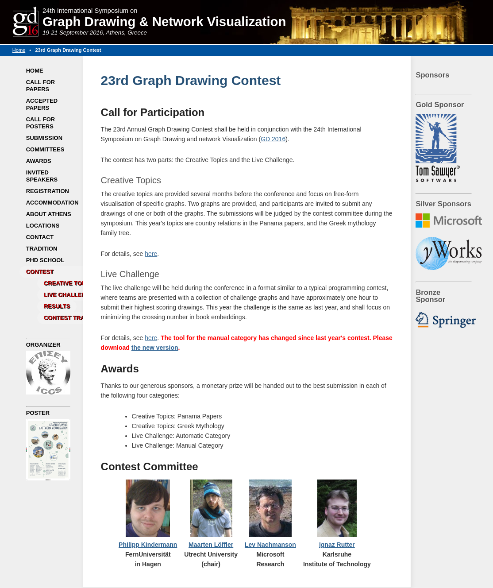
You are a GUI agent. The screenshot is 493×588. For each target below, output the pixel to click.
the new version (154, 347)
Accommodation (52, 202)
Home (18, 50)
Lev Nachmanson (270, 544)
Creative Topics (70, 283)
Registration (47, 191)
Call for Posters (40, 123)
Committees (45, 149)
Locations (43, 225)
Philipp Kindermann (148, 544)
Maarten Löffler (211, 544)
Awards (38, 161)
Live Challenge (69, 294)
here (151, 253)
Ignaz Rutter (337, 544)
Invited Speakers (42, 176)
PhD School (45, 260)
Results (57, 306)
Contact (40, 237)
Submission (44, 138)
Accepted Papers (42, 104)
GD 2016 (273, 139)
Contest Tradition (74, 317)
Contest (40, 271)
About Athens (48, 214)
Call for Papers (40, 86)
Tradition (42, 248)
